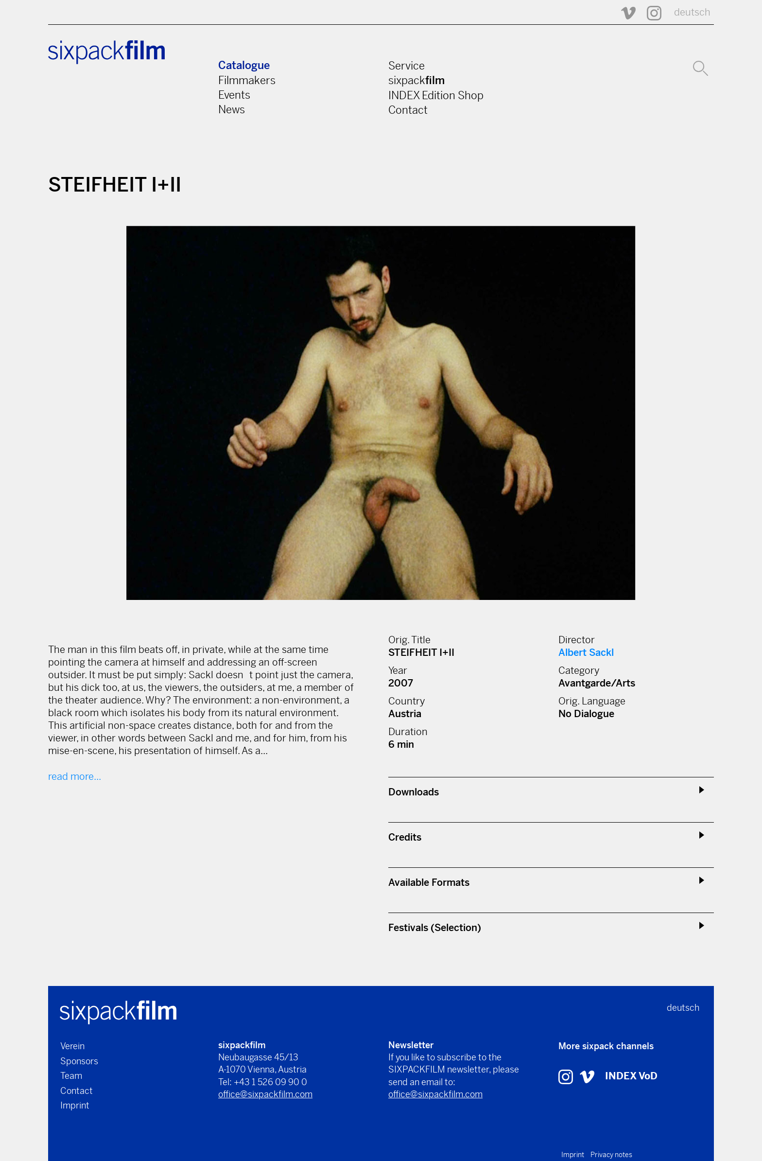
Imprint (74, 1105)
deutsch (692, 12)
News (231, 109)
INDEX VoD (631, 1076)
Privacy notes (611, 1154)
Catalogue (244, 65)
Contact (408, 110)
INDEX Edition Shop (436, 95)
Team (71, 1075)
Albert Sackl (586, 653)
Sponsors (79, 1061)
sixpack (416, 80)
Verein (72, 1046)
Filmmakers (247, 80)
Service (406, 65)
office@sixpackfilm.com (265, 1094)
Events (234, 95)
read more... (74, 777)
